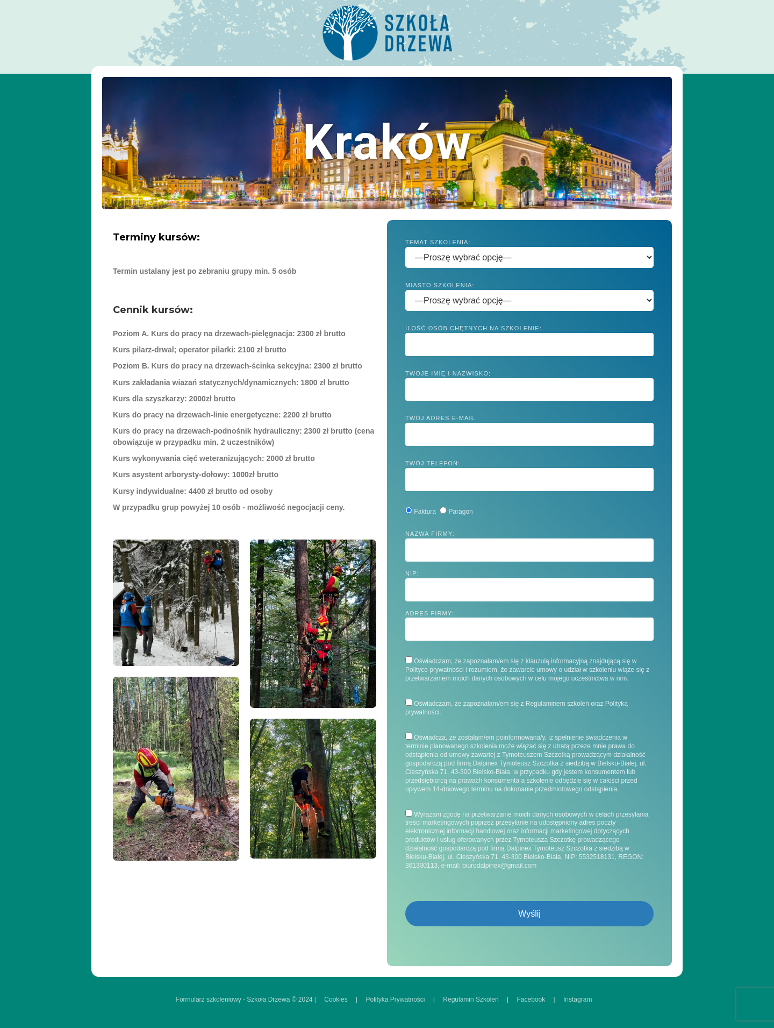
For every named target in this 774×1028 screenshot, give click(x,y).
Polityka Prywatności (395, 999)
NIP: (529, 585)
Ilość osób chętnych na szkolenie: (529, 340)
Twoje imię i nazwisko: (529, 385)
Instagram (577, 999)
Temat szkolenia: (529, 250)
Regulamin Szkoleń (470, 999)
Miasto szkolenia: (529, 293)
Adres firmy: (529, 625)
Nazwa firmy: (529, 546)
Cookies (335, 999)
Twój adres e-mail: (529, 430)
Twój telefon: (529, 475)
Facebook (531, 999)
